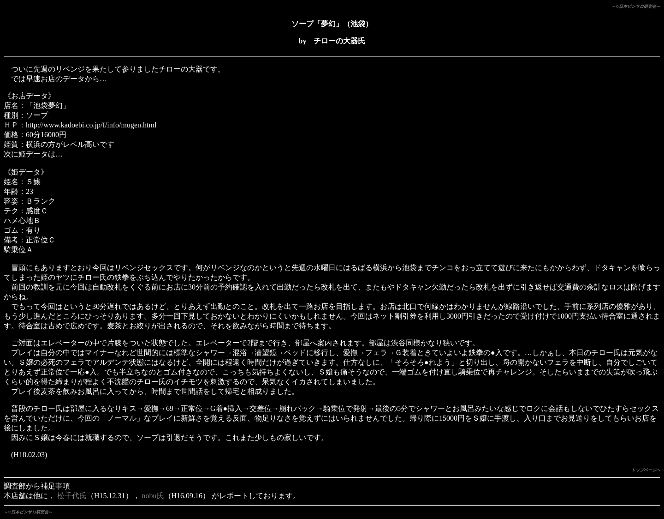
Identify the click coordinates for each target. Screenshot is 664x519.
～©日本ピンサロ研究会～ (635, 6)
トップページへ (645, 470)
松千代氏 (72, 496)
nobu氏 (153, 496)
